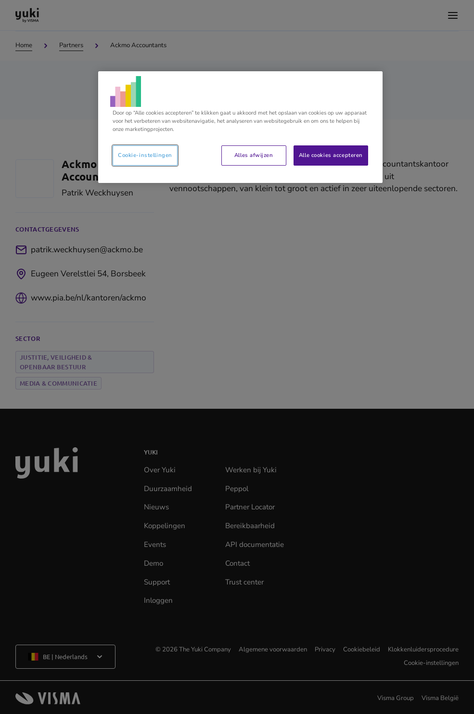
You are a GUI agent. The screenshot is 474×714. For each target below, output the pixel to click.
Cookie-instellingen (145, 155)
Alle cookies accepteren (331, 155)
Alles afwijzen (253, 155)
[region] (240, 127)
